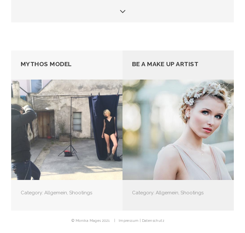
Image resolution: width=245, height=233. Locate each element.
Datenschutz (153, 221)
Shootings (80, 193)
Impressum (129, 221)
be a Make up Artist (165, 63)
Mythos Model (46, 63)
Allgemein (55, 193)
